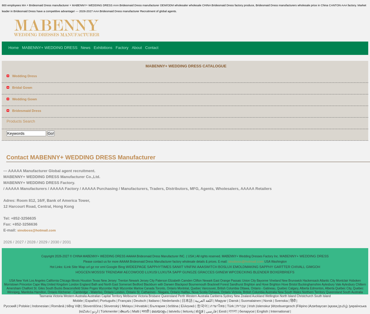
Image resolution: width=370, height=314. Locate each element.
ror (97, 267)
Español (91, 300)
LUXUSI (151, 272)
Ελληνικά (187, 306)
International (279, 311)
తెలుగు (125, 311)
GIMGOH (313, 267)
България (157, 306)
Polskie (24, 306)
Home (13, 47)
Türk (230, 306)
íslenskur (263, 306)
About (137, 47)
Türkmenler (109, 311)
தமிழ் (343, 306)
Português (108, 300)
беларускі (247, 311)
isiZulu (84, 311)
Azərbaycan (318, 306)
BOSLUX (225, 267)
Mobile (78, 300)
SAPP (177, 272)
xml (103, 267)
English (262, 311)
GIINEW (221, 272)
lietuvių (188, 311)
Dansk (234, 300)
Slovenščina (92, 306)
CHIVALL (298, 267)
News (86, 47)
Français (124, 300)
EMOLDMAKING (246, 267)
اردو (95, 311)
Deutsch (140, 300)
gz (92, 267)
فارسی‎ (211, 311)
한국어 (202, 306)
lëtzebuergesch (283, 306)
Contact (151, 47)
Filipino (302, 306)
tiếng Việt (74, 306)
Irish (251, 306)
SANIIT (177, 267)
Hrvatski (141, 306)
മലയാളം (159, 311)
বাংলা (233, 311)
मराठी (145, 311)
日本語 (187, 300)
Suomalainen (251, 300)
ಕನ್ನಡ (199, 311)
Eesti (223, 311)
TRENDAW (114, 272)
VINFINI (190, 267)
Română (57, 306)
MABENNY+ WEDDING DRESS (50, 47)
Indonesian (40, 306)
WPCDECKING (240, 272)
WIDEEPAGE (136, 267)
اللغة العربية (203, 300)
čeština (173, 306)
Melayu (127, 306)
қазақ (333, 306)
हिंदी (293, 300)
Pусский (10, 306)
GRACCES (206, 272)
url (88, 267)
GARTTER (282, 267)
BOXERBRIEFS (282, 272)
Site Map (78, 267)
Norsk (267, 300)
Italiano (154, 300)
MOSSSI (98, 272)
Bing (121, 267)
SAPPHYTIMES (159, 267)
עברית (241, 306)
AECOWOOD (134, 272)
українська (358, 306)
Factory (122, 47)
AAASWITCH (207, 267)
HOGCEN (82, 272)
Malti (135, 311)
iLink (67, 267)
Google (111, 267)
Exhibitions (103, 47)
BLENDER (261, 272)
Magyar (220, 300)
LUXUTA (164, 272)
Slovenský (111, 306)
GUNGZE (189, 272)
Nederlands (171, 300)
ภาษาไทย (217, 306)
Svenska (281, 300)
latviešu (174, 311)
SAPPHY (266, 267)
